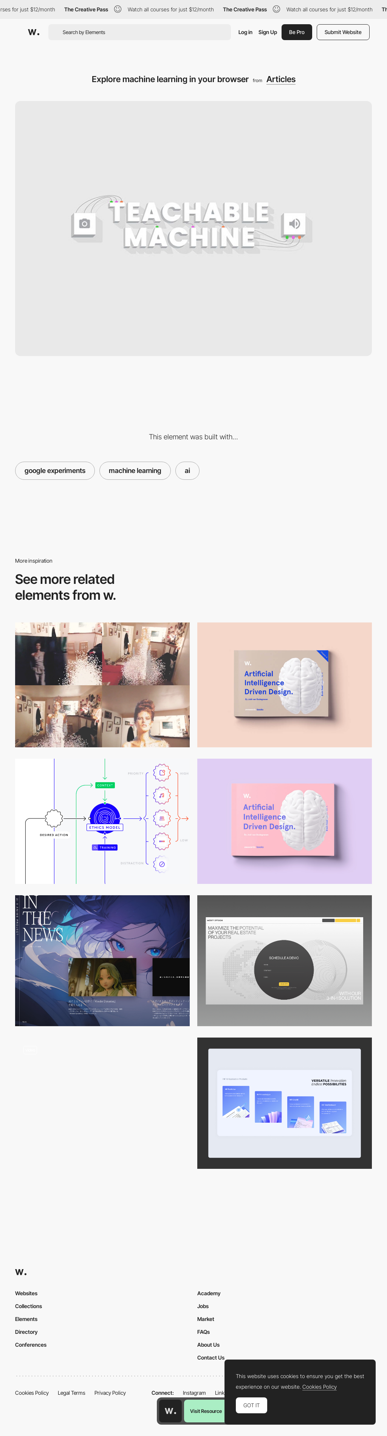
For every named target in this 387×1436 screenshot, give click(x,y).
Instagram (194, 1392)
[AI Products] (284, 1103)
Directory (26, 1332)
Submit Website (343, 32)
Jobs (203, 1306)
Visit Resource (206, 1411)
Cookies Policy (32, 1392)
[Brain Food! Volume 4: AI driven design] (284, 684)
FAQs (203, 1332)
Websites (26, 1293)
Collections (28, 1306)
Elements (26, 1319)
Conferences (30, 1344)
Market (205, 1319)
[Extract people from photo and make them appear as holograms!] (102, 684)
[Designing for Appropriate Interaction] (102, 821)
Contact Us (210, 1357)
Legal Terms (71, 1392)
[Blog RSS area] (102, 961)
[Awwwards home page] (170, 1411)
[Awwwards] (33, 32)
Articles (281, 79)
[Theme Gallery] (102, 1103)
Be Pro (297, 32)
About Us (208, 1344)
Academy (209, 1293)
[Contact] (284, 961)
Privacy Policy (110, 1392)
